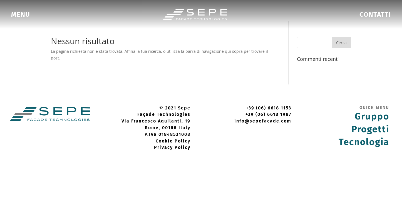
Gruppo (372, 116)
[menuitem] (20, 14)
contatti (375, 14)
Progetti (370, 129)
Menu (20, 14)
